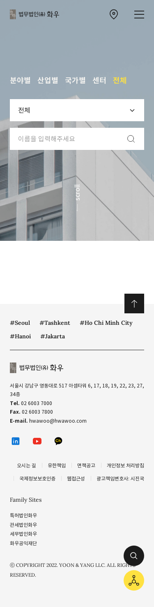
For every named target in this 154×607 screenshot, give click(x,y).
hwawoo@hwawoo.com (58, 421)
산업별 (47, 80)
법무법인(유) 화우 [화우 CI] (34, 14)
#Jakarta (52, 336)
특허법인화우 (23, 515)
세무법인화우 (23, 534)
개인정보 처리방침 (125, 465)
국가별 (75, 80)
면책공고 (86, 465)
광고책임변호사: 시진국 (120, 479)
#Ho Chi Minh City (106, 322)
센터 (99, 80)
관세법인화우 (23, 525)
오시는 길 (26, 465)
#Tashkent (54, 322)
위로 (134, 303)
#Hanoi (20, 336)
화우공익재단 (23, 543)
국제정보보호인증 (37, 479)
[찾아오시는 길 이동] (113, 14)
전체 (120, 80)
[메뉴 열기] (139, 14)
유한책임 (57, 465)
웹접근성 (76, 479)
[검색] (131, 139)
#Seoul (20, 322)
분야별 (20, 80)
